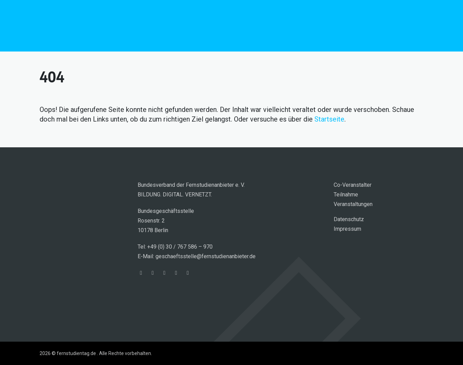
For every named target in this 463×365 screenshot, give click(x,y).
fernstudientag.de (91, 25)
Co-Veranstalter (353, 185)
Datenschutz (349, 219)
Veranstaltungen (353, 204)
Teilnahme (346, 194)
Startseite (329, 119)
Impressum (347, 229)
